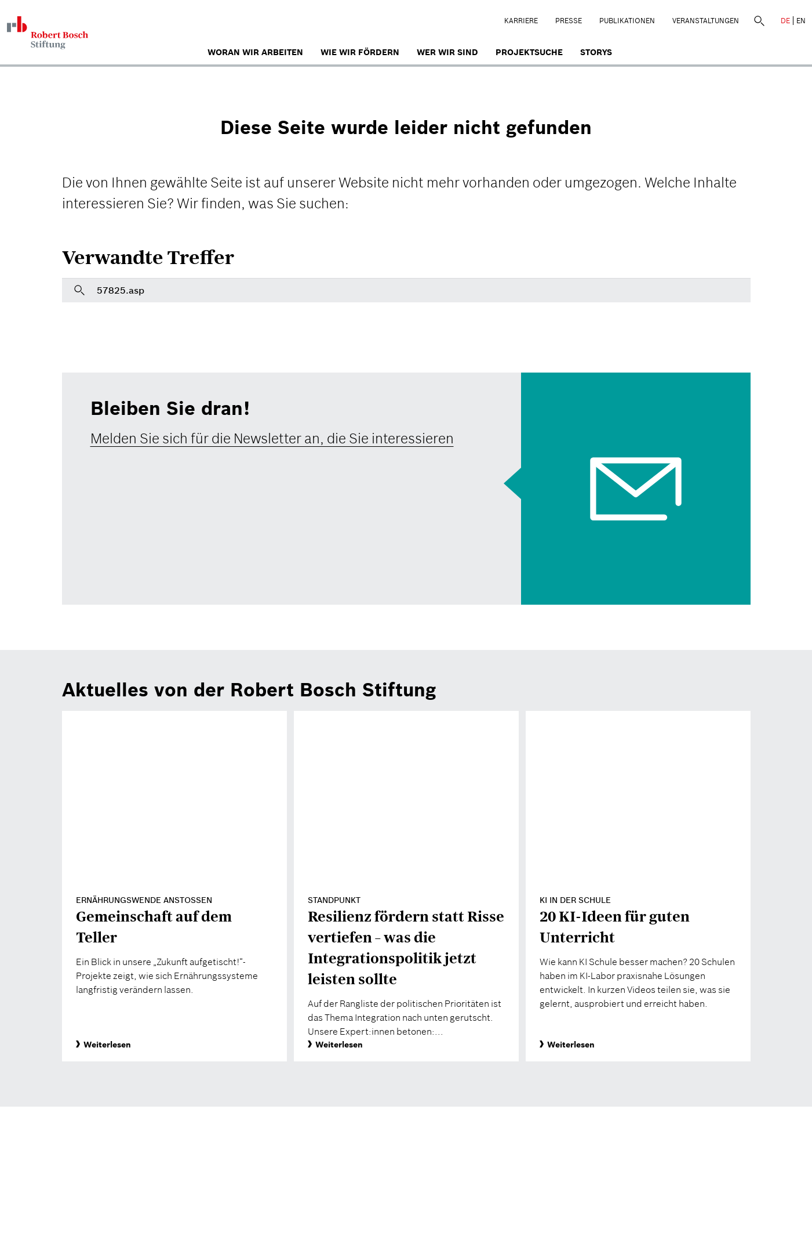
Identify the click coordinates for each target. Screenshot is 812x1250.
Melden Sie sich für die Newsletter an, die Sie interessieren (272, 438)
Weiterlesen (103, 1044)
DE (785, 20)
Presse (568, 20)
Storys (596, 52)
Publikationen (627, 20)
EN (801, 20)
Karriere (521, 20)
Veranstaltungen (705, 20)
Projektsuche (529, 52)
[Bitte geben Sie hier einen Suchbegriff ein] (406, 290)
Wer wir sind (447, 52)
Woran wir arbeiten (255, 52)
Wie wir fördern (360, 52)
